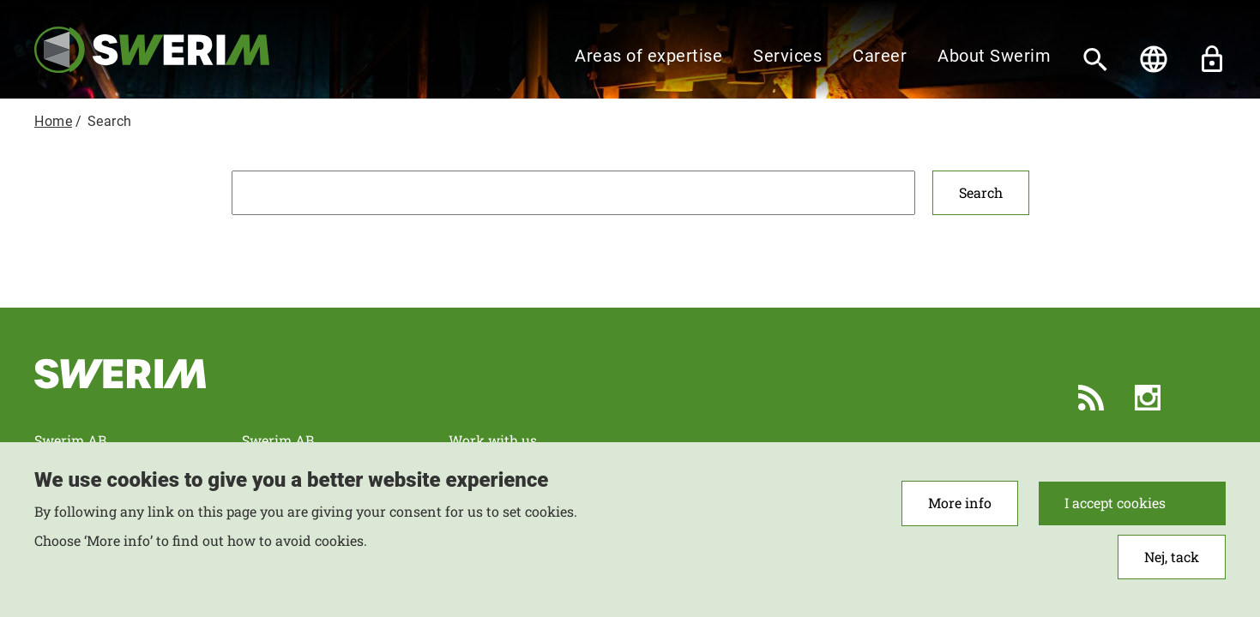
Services (787, 55)
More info (960, 513)
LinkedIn (1204, 397)
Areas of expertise (648, 55)
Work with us (493, 440)
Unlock (1212, 59)
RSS (1091, 397)
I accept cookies (1115, 513)
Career (880, 55)
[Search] (1095, 59)
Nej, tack (1171, 567)
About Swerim (994, 55)
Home (53, 121)
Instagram (1147, 397)
